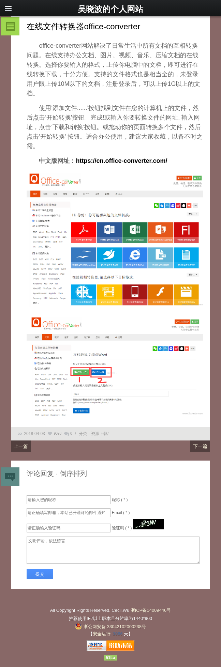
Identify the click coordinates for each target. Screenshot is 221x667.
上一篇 (21, 446)
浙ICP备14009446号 (151, 610)
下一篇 (200, 446)
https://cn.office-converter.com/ (121, 160)
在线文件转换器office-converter (83, 26)
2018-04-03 (34, 433)
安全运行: (102, 633)
